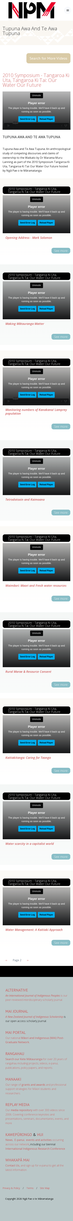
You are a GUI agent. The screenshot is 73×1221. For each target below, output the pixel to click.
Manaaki (13, 1079)
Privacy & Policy (11, 1188)
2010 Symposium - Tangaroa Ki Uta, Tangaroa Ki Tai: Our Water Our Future (36, 80)
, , (15, 1140)
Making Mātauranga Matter (24, 324)
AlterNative (16, 990)
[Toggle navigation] (67, 10)
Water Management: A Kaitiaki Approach (34, 930)
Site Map (45, 1188)
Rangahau (14, 1053)
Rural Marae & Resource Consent (28, 672)
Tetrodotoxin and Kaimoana (25, 499)
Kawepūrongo (18, 1134)
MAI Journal (16, 1011)
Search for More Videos (48, 58)
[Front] (23, 10)
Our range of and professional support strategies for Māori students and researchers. (35, 1089)
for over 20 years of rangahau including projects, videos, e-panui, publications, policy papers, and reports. (36, 1063)
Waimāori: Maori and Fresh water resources (35, 585)
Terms (30, 1188)
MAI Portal (15, 1032)
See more (61, 251)
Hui (40, 1134)
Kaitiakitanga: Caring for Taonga (28, 758)
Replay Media (17, 1104)
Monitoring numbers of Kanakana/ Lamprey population (36, 411)
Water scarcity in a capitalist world (29, 844)
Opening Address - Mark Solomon (28, 238)
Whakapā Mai (17, 1159)
